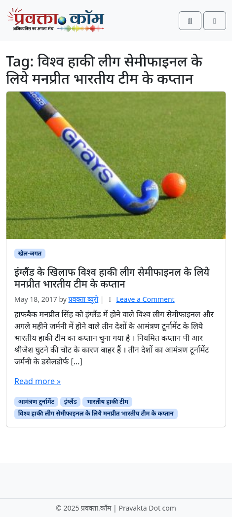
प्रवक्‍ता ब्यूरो (84, 299)
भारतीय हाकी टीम (107, 401)
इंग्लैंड (70, 401)
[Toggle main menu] (214, 20)
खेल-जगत (29, 253)
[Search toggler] (190, 20)
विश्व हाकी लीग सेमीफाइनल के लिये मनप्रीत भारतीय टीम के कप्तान (96, 413)
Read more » (37, 381)
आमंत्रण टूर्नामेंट (36, 401)
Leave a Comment (145, 299)
